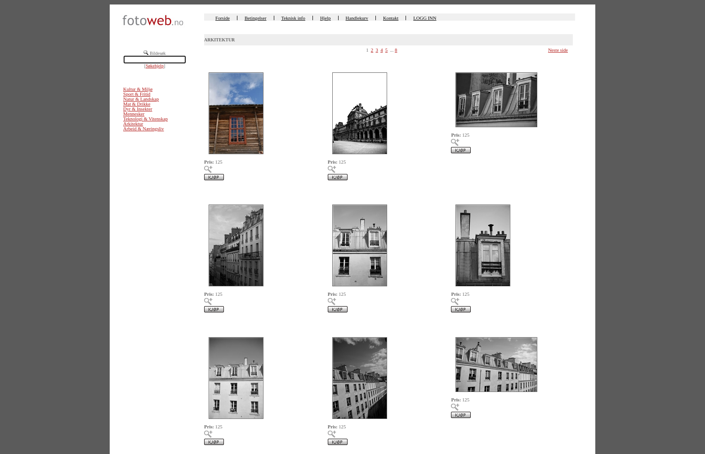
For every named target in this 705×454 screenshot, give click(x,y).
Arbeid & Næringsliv (143, 128)
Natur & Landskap (141, 99)
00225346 (213, 326)
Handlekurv (357, 18)
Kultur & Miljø (137, 89)
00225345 (337, 326)
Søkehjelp (155, 65)
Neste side (558, 50)
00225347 (460, 193)
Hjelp (325, 18)
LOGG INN (424, 18)
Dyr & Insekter (137, 109)
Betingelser (256, 18)
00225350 (460, 61)
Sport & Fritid (136, 94)
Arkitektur (133, 123)
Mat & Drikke (136, 104)
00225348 (337, 193)
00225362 (337, 61)
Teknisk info (293, 18)
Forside (222, 18)
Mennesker (133, 113)
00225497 (213, 61)
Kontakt (390, 18)
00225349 (213, 193)
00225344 (460, 326)
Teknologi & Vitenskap (145, 118)
